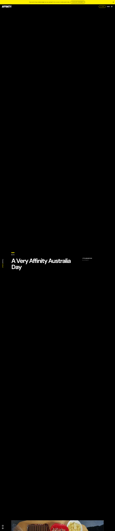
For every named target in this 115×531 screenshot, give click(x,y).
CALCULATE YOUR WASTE (78, 2)
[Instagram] (3, 526)
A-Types (102, 6)
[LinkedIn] (3, 528)
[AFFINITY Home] (7, 7)
